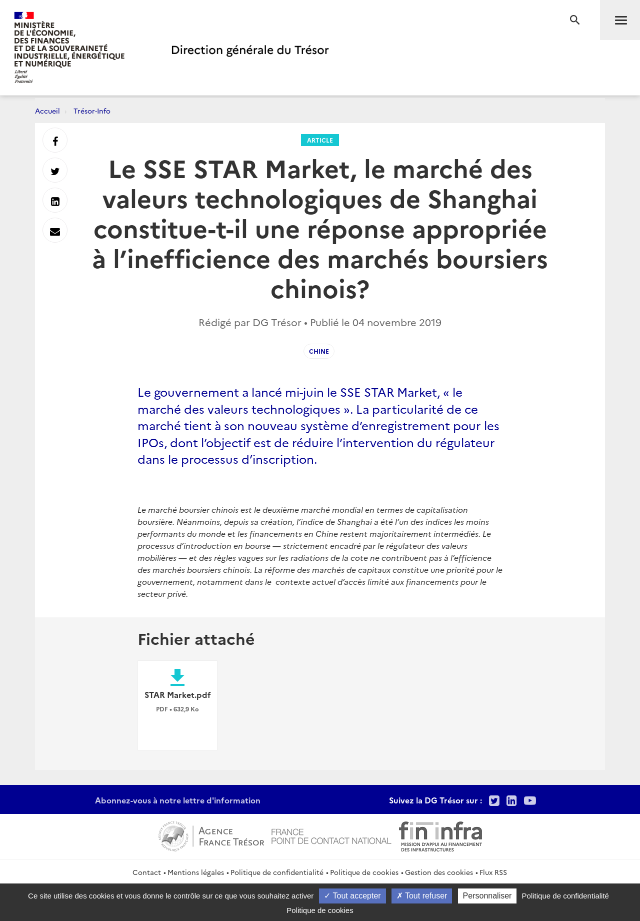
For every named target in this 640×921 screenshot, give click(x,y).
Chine (319, 351)
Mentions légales (196, 872)
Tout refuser (422, 895)
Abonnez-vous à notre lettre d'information (177, 800)
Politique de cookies (364, 872)
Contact (146, 872)
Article (320, 140)
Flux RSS (493, 872)
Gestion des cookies (439, 872)
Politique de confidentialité (277, 872)
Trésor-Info (92, 111)
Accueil (47, 111)
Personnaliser (487, 895)
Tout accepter (352, 895)
